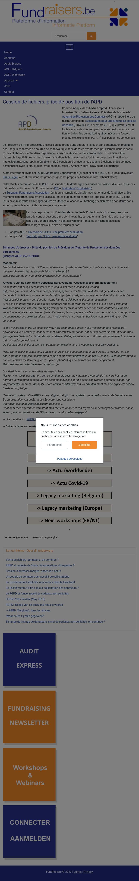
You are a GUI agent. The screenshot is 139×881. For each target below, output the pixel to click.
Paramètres (54, 444)
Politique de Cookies (69, 458)
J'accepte (84, 444)
